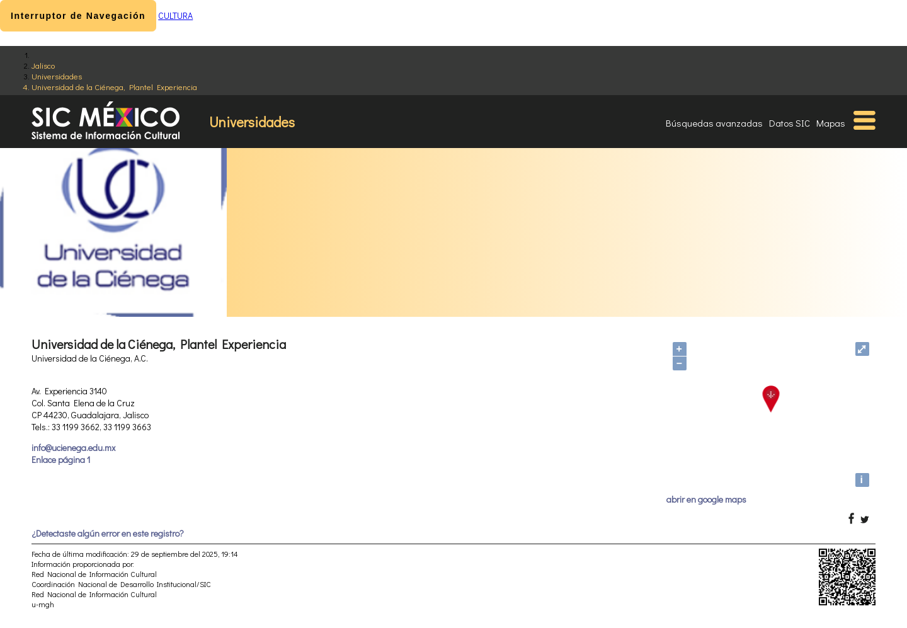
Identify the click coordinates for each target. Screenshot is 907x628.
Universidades (56, 76)
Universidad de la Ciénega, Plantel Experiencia (114, 86)
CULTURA (175, 15)
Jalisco (43, 65)
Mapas (830, 123)
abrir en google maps (706, 499)
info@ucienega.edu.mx (73, 448)
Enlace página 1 (60, 459)
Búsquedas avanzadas (714, 123)
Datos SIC (789, 123)
